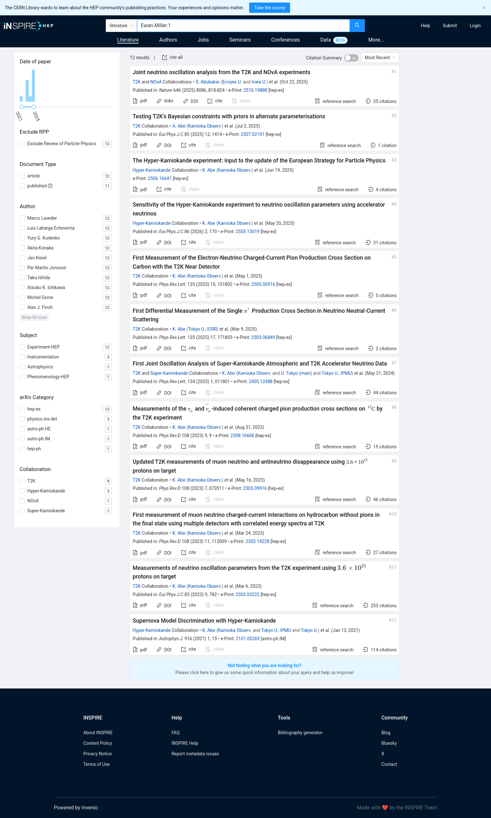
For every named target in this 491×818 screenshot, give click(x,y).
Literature (128, 40)
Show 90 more (34, 317)
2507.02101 (253, 134)
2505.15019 (248, 231)
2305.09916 (255, 488)
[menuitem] (425, 25)
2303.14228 (258, 541)
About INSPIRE (98, 732)
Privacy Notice (97, 753)
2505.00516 (263, 284)
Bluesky (389, 743)
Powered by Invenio (76, 808)
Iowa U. (259, 81)
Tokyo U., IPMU (337, 373)
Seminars (240, 40)
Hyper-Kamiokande (151, 170)
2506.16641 (160, 178)
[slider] (21, 107)
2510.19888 (255, 90)
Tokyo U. (309, 630)
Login (475, 25)
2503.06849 (263, 337)
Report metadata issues (195, 753)
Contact (389, 764)
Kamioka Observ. (205, 126)
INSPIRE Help (185, 743)
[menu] (428, 25)
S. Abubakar (208, 81)
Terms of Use (96, 764)
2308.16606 (243, 435)
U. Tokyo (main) (296, 373)
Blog (385, 732)
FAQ (176, 732)
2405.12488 (261, 381)
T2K (137, 81)
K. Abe (208, 170)
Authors (168, 40)
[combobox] (243, 25)
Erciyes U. (232, 81)
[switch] (351, 57)
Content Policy (97, 743)
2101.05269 (248, 638)
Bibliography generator (300, 732)
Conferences (285, 40)
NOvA (156, 81)
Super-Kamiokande (169, 373)
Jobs (203, 40)
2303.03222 (248, 594)
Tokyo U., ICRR (202, 329)
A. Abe (179, 126)
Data (325, 40)
